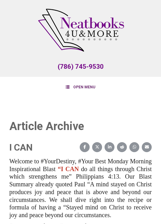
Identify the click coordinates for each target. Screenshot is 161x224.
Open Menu (80, 87)
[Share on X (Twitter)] (97, 147)
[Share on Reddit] (122, 147)
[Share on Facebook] (85, 147)
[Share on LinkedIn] (109, 147)
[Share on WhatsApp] (134, 147)
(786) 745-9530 (81, 66)
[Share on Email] (147, 147)
